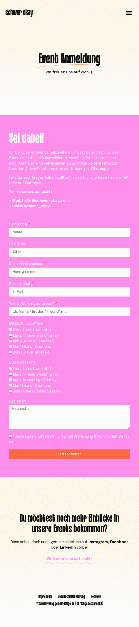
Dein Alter (18, 244)
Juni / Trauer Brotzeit (31, 352)
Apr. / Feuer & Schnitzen (33, 341)
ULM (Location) (22, 362)
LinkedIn (68, 548)
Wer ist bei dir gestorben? (32, 304)
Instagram (98, 542)
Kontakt (96, 596)
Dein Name (18, 224)
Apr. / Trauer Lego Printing (35, 380)
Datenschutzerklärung (71, 596)
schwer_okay (37, 206)
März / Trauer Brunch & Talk (36, 336)
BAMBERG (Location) (26, 323)
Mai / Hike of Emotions (32, 347)
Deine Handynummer (27, 264)
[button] (129, 13)
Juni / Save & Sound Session (37, 391)
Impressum (45, 596)
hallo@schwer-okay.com (45, 201)
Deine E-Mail (20, 284)
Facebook (119, 542)
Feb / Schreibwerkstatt (33, 330)
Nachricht (17, 401)
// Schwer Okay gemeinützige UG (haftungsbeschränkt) (69, 603)
